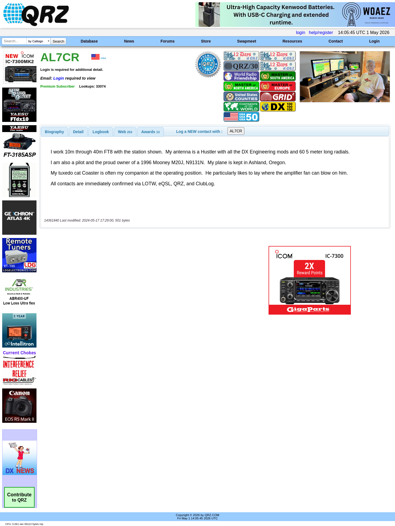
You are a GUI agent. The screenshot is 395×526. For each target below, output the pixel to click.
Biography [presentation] (54, 132)
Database (89, 41)
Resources (292, 41)
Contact (336, 41)
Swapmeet (246, 41)
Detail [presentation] (78, 132)
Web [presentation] (125, 132)
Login (374, 41)
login (300, 32)
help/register (321, 32)
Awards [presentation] (150, 132)
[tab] (54, 131)
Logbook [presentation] (101, 132)
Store (206, 41)
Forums (167, 41)
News (129, 41)
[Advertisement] (138, 263)
